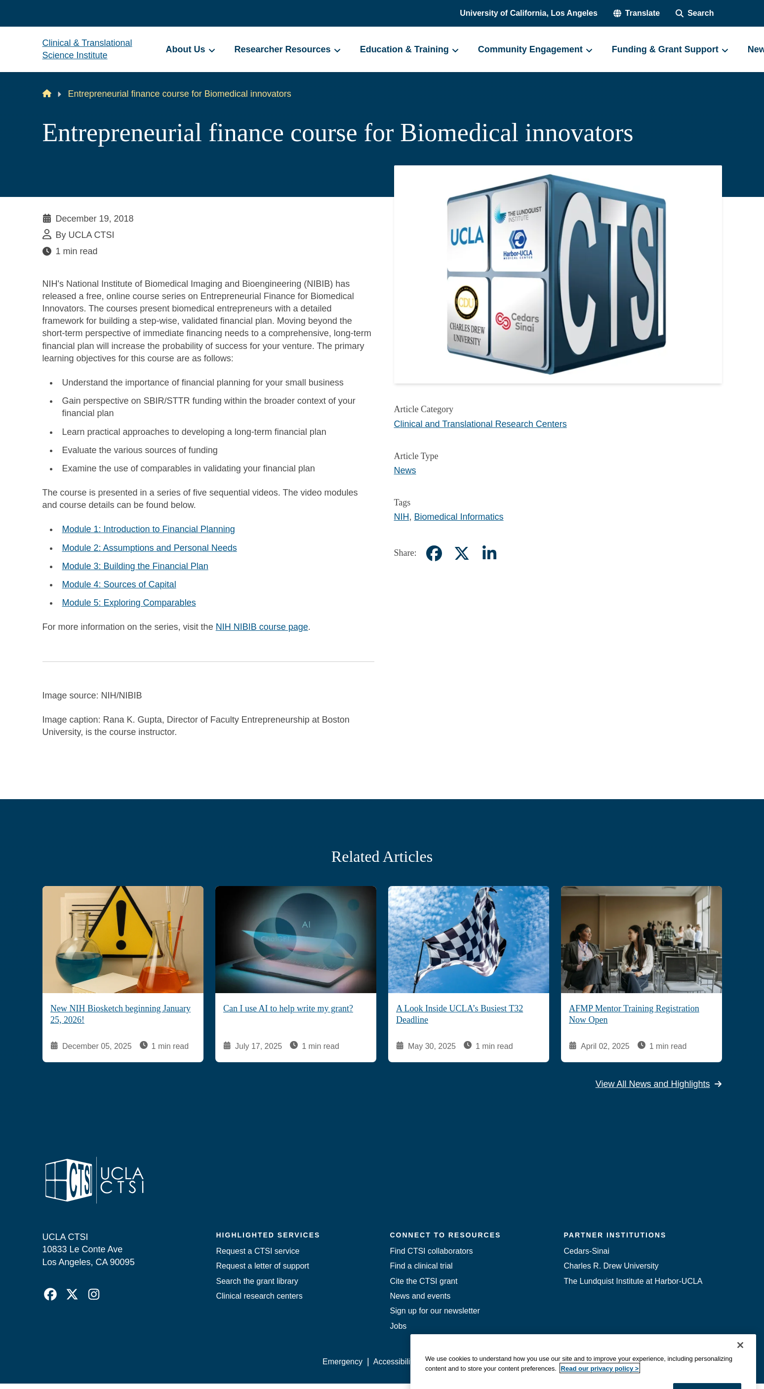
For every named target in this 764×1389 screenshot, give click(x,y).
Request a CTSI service (258, 1251)
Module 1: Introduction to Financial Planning (148, 529)
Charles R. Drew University (611, 1266)
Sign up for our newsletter (435, 1311)
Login (628, 1361)
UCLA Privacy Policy (463, 1361)
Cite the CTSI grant (424, 1281)
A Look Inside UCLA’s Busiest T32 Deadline (459, 1014)
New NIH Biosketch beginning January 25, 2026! (120, 1014)
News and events (420, 1296)
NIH (401, 517)
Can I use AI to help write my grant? (288, 1008)
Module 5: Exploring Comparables (129, 603)
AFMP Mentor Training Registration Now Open (634, 1014)
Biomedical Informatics (459, 517)
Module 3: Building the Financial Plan (135, 566)
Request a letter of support (263, 1266)
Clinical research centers (259, 1296)
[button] (636, 13)
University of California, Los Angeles (529, 13)
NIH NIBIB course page (262, 627)
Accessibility (394, 1361)
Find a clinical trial (421, 1266)
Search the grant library (257, 1281)
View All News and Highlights (659, 1083)
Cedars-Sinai (586, 1251)
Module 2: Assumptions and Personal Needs (149, 548)
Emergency (342, 1361)
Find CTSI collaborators (431, 1251)
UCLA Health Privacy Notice (559, 1361)
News (405, 470)
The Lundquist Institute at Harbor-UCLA (633, 1281)
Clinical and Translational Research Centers (480, 424)
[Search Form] (695, 13)
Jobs (398, 1326)
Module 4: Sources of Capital (119, 584)
